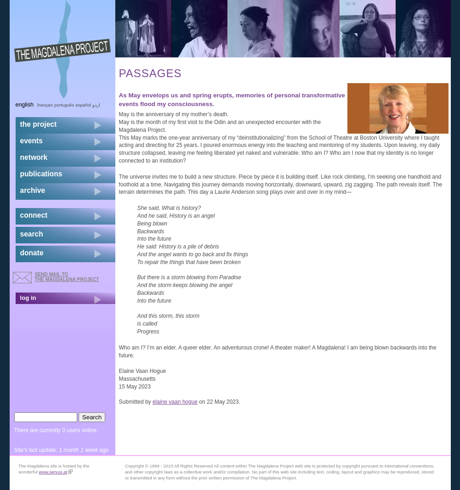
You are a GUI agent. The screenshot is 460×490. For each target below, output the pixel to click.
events (31, 141)
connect (34, 215)
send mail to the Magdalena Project (67, 277)
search (31, 234)
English (25, 104)
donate (32, 253)
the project (38, 124)
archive (32, 190)
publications (41, 174)
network (34, 157)
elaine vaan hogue (175, 402)
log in (28, 297)
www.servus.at (56, 471)
